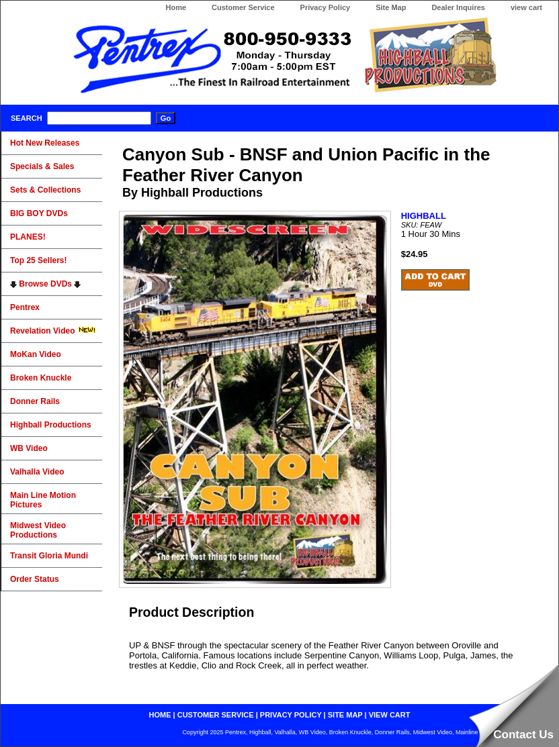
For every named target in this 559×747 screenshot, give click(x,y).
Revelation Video (53, 331)
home (160, 715)
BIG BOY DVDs (39, 213)
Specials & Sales (42, 166)
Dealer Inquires (457, 7)
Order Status (34, 579)
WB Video (29, 448)
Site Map (391, 7)
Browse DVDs (45, 284)
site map (345, 715)
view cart (526, 7)
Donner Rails (35, 401)
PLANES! (28, 237)
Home (175, 7)
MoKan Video (35, 354)
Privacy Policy (325, 7)
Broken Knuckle (40, 378)
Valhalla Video (37, 472)
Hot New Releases (44, 143)
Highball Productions (50, 425)
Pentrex (25, 307)
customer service (215, 715)
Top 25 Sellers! (38, 260)
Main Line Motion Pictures (43, 500)
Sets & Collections (45, 190)
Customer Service (243, 7)
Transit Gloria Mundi (49, 555)
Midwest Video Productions (38, 530)
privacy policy (291, 715)
